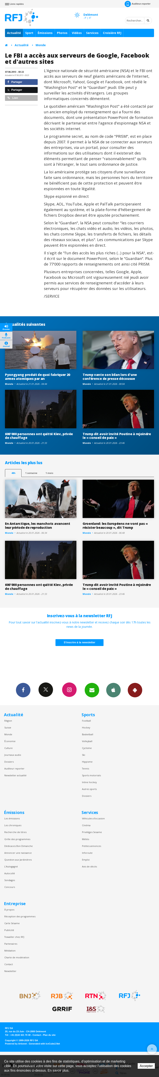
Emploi (86, 859)
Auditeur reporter (14, 768)
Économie (10, 741)
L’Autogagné (11, 866)
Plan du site (49, 1035)
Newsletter (10, 971)
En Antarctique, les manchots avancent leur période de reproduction (37, 525)
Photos (62, 33)
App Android (135, 690)
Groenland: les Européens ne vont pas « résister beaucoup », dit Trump (115, 525)
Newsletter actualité (15, 775)
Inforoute (87, 852)
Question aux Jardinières (18, 859)
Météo (85, 839)
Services (92, 33)
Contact (8, 964)
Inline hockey (89, 782)
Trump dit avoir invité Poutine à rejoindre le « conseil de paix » (117, 436)
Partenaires (10, 943)
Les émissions (12, 818)
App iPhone (113, 690)
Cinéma (86, 825)
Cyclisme (87, 748)
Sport (29, 33)
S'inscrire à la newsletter (79, 642)
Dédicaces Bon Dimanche (18, 846)
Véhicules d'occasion (93, 818)
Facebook (23, 690)
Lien (12, 97)
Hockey (86, 727)
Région (8, 720)
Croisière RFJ (112, 33)
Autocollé (9, 873)
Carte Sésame (12, 923)
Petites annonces (91, 846)
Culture (8, 748)
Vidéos (77, 33)
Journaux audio (12, 754)
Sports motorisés (91, 775)
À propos (9, 909)
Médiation (10, 950)
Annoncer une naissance (18, 852)
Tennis (85, 768)
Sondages (9, 880)
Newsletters (92, 690)
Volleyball (87, 741)
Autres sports (89, 789)
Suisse (7, 727)
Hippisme (87, 761)
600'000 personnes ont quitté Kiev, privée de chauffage (39, 436)
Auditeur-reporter (138, 4)
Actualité (14, 33)
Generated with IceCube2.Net (44, 1043)
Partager (14, 81)
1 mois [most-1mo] (49, 473)
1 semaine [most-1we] (31, 473)
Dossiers (9, 761)
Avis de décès (89, 866)
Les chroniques (12, 825)
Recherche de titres (15, 832)
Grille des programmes (17, 839)
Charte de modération (16, 957)
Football (86, 720)
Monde (41, 45)
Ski (83, 754)
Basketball (87, 734)
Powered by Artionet (16, 1043)
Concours (9, 887)
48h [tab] (13, 473)
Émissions (45, 33)
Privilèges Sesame (92, 832)
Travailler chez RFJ (14, 937)
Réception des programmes (19, 916)
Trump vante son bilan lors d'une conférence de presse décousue (110, 376)
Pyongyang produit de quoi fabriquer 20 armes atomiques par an (37, 376)
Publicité (9, 930)
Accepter (146, 1066)
